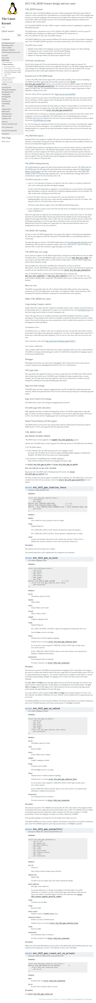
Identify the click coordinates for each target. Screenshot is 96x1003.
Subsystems (5, 60)
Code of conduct (7, 47)
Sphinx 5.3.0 (70, 999)
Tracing (4, 99)
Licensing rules (6, 87)
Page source (88, 999)
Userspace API (6, 118)
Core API (4, 55)
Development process (8, 43)
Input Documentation (9, 66)
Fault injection (6, 101)
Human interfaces (8, 64)
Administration (6, 109)
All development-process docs (11, 52)
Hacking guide (6, 96)
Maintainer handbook (8, 50)
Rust (3, 106)
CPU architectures (7, 127)
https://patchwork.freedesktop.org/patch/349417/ (60, 341)
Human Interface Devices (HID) (12, 68)
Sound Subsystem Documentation (12, 70)
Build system (6, 111)
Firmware (5, 121)
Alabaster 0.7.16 (80, 999)
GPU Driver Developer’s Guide (12, 72)
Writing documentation (9, 89)
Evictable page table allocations (77, 242)
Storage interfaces (8, 80)
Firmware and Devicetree (9, 124)
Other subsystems (8, 82)
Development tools (7, 92)
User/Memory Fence (83, 310)
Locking (4, 84)
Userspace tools (6, 116)
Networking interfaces (9, 78)
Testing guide (6, 94)
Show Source (6, 141)
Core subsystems (7, 62)
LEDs (5, 76)
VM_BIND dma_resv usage (42, 120)
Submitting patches (7, 45)
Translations (5, 134)
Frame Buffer (7, 74)
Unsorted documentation (9, 130)
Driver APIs (5, 58)
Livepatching (6, 103)
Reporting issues (7, 114)
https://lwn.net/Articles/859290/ (65, 94)
